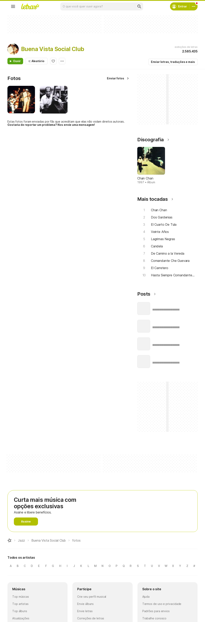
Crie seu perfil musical (91, 596)
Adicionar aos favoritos (53, 61)
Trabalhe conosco (154, 618)
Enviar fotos (115, 78)
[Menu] (13, 6)
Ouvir (17, 61)
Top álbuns (19, 611)
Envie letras (85, 611)
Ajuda (146, 596)
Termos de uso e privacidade (161, 604)
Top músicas (20, 596)
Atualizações (20, 618)
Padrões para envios (156, 611)
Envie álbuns (85, 604)
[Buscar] (139, 6)
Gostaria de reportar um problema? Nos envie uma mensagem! (51, 124)
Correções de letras (90, 618)
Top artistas (20, 604)
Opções (62, 61)
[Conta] (194, 6)
